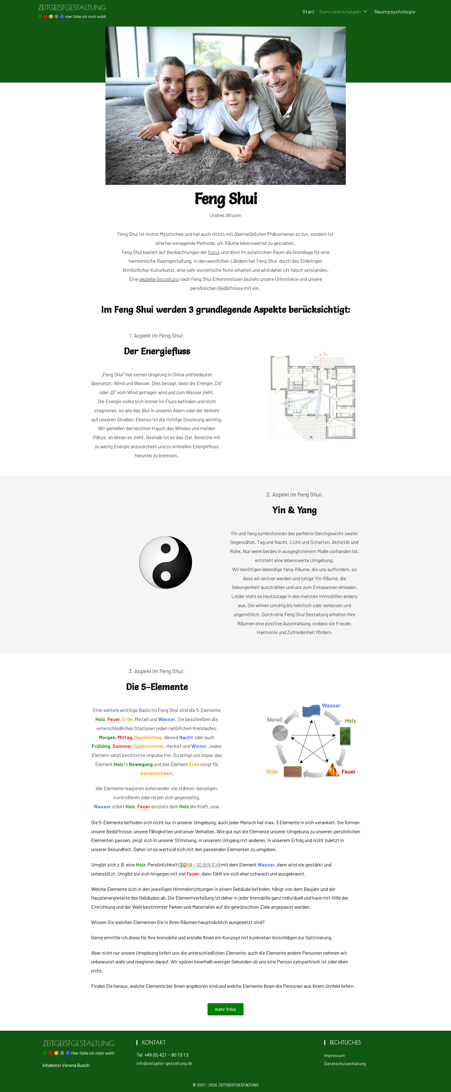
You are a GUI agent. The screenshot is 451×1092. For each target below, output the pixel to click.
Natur (214, 252)
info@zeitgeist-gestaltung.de (164, 1063)
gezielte (159, 279)
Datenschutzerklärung (345, 1063)
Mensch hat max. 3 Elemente (270, 822)
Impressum (334, 1055)
